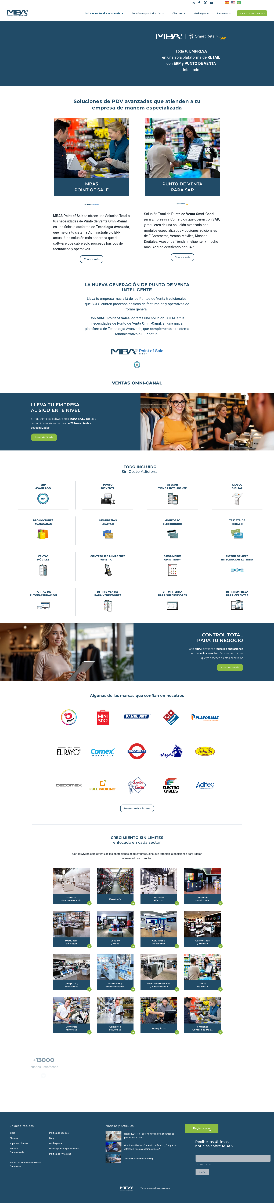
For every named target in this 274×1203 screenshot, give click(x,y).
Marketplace (201, 13)
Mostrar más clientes (137, 808)
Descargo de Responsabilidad (64, 1148)
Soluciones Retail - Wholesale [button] (104, 13)
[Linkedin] (193, 2)
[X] (205, 2)
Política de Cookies (59, 1133)
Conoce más (91, 259)
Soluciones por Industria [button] (148, 13)
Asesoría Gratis (44, 437)
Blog (51, 1138)
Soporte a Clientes (19, 1143)
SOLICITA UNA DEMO (252, 13)
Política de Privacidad (60, 1154)
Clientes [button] (178, 13)
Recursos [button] (224, 13)
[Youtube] (211, 2)
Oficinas (14, 1138)
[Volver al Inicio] (17, 13)
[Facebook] (199, 2)
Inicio (12, 1133)
